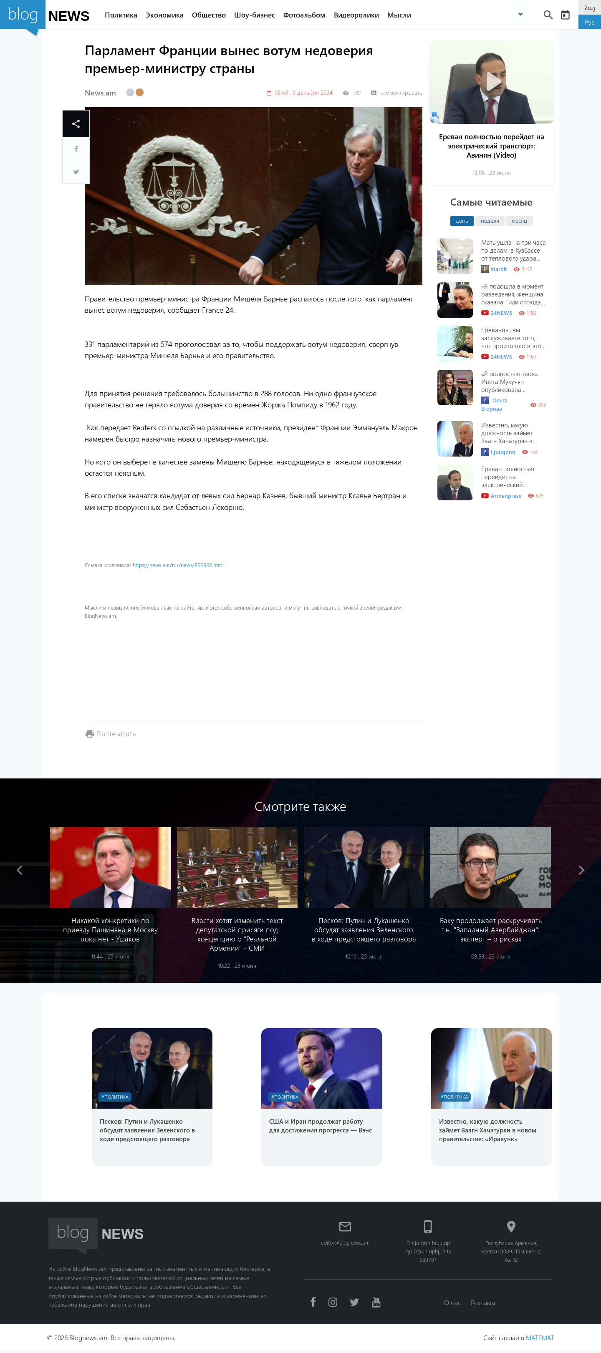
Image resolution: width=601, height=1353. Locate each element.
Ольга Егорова (494, 404)
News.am (100, 93)
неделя (490, 220)
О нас (451, 1304)
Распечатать (117, 733)
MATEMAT (539, 1339)
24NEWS (496, 312)
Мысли (402, 14)
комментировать (396, 92)
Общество (212, 14)
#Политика (116, 1097)
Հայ (589, 7)
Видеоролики (359, 14)
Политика (124, 14)
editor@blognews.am (345, 1244)
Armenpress (501, 496)
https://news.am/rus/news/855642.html (178, 564)
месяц (519, 220)
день (462, 220)
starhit (494, 269)
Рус (589, 22)
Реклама (484, 1304)
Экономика (168, 14)
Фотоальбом (308, 14)
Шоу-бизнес (257, 14)
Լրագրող (498, 452)
